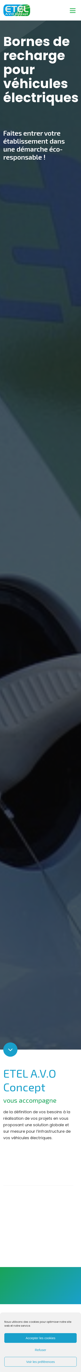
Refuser (40, 1350)
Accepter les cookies (41, 1338)
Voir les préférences (40, 1362)
